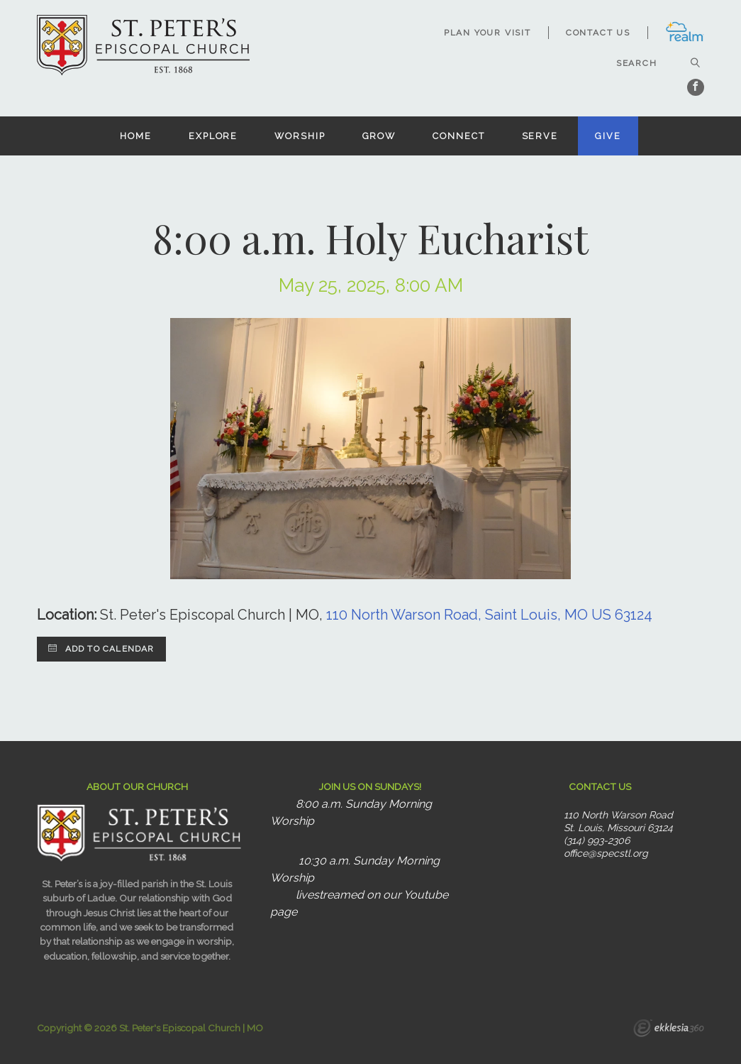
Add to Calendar (101, 649)
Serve (540, 136)
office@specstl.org (606, 853)
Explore (213, 136)
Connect (458, 136)
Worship (299, 136)
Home (136, 136)
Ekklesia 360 (668, 1030)
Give (608, 136)
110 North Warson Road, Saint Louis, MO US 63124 (489, 614)
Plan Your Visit (487, 33)
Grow (379, 136)
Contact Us (598, 33)
